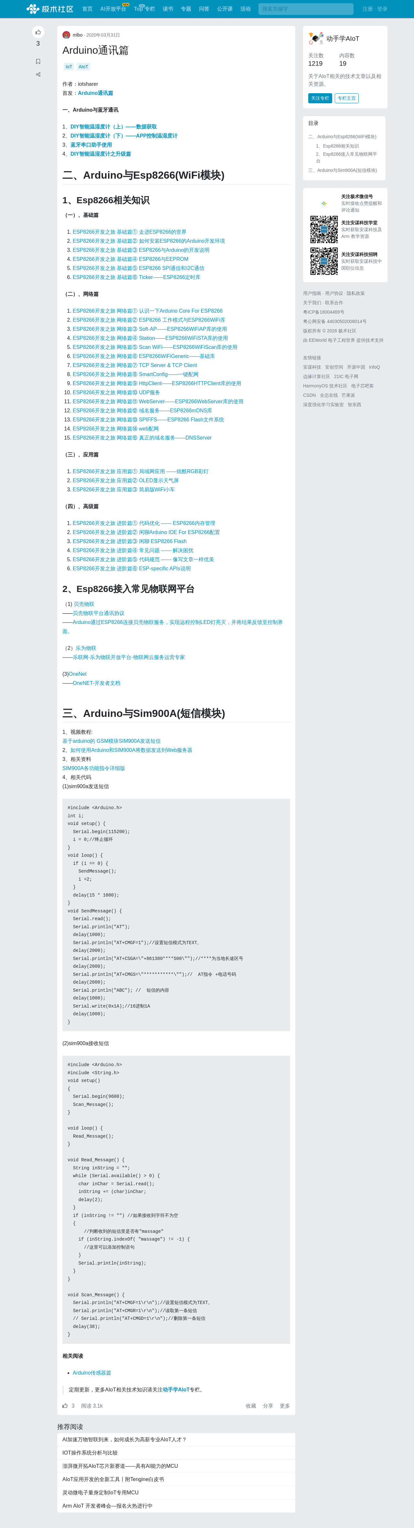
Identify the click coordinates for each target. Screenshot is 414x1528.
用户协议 (334, 293)
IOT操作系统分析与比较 (90, 1453)
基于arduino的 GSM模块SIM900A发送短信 (111, 741)
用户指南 (312, 293)
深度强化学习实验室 (323, 404)
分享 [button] (269, 1406)
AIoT (83, 66)
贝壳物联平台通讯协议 (99, 613)
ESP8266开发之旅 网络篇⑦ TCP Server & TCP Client (135, 365)
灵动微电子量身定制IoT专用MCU (100, 1492)
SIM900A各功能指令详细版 (93, 768)
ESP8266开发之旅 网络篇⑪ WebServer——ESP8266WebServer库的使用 (158, 401)
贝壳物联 (84, 604)
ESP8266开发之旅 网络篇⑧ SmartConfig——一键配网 (136, 374)
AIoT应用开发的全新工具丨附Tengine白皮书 (113, 1479)
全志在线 (329, 395)
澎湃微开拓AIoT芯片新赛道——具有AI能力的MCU (120, 1466)
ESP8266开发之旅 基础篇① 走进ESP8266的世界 (130, 232)
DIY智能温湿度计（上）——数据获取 (114, 126)
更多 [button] (285, 1406)
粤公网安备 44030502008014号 (335, 321)
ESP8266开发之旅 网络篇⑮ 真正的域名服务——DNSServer (142, 438)
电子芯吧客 (362, 385)
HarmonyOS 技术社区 (325, 385)
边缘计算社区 (316, 376)
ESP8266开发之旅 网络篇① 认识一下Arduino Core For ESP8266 (148, 311)
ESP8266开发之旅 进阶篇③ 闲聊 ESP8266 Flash (130, 541)
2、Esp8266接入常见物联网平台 (346, 157)
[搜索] (306, 9)
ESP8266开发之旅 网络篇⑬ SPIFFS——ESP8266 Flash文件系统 (148, 419)
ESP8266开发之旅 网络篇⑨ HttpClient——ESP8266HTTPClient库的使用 (157, 383)
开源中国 (356, 367)
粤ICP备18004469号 (323, 312)
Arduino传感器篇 (92, 1373)
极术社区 (50, 9)
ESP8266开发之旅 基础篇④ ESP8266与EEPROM (130, 259)
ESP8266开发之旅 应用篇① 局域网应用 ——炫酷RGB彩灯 (141, 471)
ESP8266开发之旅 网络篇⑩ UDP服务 (116, 392)
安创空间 (334, 367)
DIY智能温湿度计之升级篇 (101, 154)
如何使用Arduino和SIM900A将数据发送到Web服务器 (132, 750)
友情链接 (312, 357)
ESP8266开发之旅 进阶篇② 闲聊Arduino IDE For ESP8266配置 (146, 532)
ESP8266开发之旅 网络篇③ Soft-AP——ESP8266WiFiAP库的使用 (150, 329)
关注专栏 (320, 98)
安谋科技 (312, 367)
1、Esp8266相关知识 (337, 146)
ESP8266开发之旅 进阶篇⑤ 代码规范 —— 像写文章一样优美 (143, 559)
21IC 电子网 (346, 376)
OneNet (78, 674)
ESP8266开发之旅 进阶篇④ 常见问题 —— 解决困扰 (133, 550)
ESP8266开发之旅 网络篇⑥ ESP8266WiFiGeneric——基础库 (144, 356)
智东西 (354, 404)
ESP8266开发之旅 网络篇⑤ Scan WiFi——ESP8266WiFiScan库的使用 (155, 347)
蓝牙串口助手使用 (91, 145)
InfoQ (374, 367)
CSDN (309, 395)
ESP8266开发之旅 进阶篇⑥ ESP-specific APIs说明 (132, 568)
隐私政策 (356, 293)
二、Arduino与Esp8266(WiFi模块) (342, 136)
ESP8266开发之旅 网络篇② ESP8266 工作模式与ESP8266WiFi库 (149, 320)
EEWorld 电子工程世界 (332, 340)
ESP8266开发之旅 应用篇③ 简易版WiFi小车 (124, 489)
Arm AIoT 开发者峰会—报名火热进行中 (107, 1506)
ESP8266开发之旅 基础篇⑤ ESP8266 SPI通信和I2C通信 (138, 268)
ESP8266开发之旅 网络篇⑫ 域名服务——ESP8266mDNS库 (142, 410)
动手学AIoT (342, 38)
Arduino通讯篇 (95, 50)
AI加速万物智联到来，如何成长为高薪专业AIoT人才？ (124, 1439)
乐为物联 (86, 648)
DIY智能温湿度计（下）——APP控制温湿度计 (124, 136)
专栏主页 (347, 98)
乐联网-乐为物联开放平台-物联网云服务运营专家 (129, 657)
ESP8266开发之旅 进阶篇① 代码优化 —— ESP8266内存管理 (144, 523)
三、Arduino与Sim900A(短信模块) (342, 170)
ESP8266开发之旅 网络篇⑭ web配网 (116, 428)
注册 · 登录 (375, 9)
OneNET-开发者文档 (96, 683)
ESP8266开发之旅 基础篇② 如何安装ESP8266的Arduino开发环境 (149, 241)
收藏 (251, 1406)
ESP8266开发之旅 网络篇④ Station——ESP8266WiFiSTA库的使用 (150, 338)
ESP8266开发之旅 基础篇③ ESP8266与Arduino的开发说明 (141, 250)
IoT (69, 66)
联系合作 (334, 302)
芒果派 (348, 395)
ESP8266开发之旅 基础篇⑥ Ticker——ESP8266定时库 (137, 277)
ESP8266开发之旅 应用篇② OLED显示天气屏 (126, 480)
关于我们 (312, 302)
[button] (38, 74)
